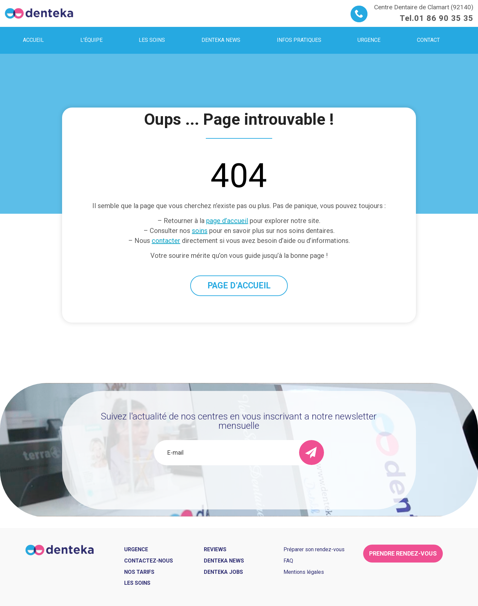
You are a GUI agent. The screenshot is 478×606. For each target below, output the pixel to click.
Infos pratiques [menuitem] (299, 40)
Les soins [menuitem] (152, 40)
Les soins (137, 583)
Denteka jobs (223, 572)
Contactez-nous (148, 561)
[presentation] (239, 483)
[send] (311, 452)
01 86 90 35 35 (443, 18)
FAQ (288, 561)
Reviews (215, 549)
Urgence (136, 549)
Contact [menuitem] (428, 40)
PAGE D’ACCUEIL (239, 285)
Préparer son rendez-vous (314, 549)
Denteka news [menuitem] (220, 40)
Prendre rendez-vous (403, 553)
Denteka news (224, 561)
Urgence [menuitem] (369, 40)
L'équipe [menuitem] (91, 40)
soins (199, 231)
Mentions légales (303, 572)
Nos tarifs (139, 572)
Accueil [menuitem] (33, 40)
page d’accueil (227, 221)
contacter (166, 241)
